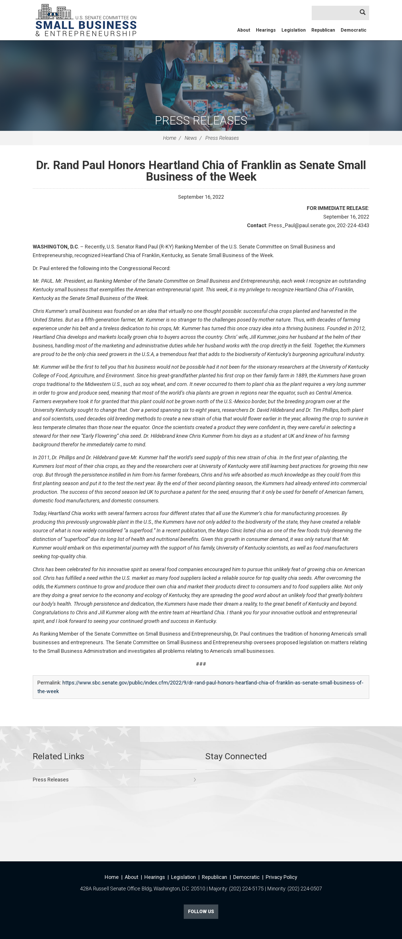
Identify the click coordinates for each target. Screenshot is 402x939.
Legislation (294, 30)
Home (169, 138)
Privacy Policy (281, 877)
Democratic (353, 30)
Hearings (266, 30)
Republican (323, 30)
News (191, 138)
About (243, 30)
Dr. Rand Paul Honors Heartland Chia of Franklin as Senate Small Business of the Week (201, 170)
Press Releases (201, 120)
